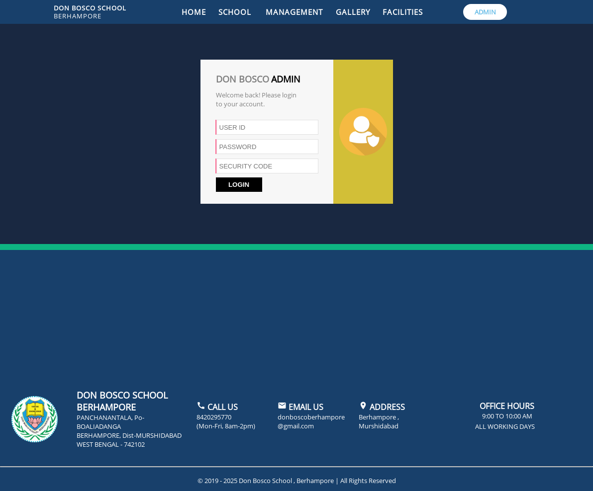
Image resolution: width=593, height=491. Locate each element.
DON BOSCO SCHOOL (90, 11)
